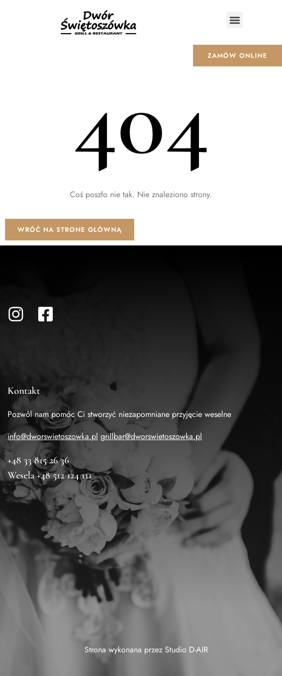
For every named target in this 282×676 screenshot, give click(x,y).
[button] (234, 20)
